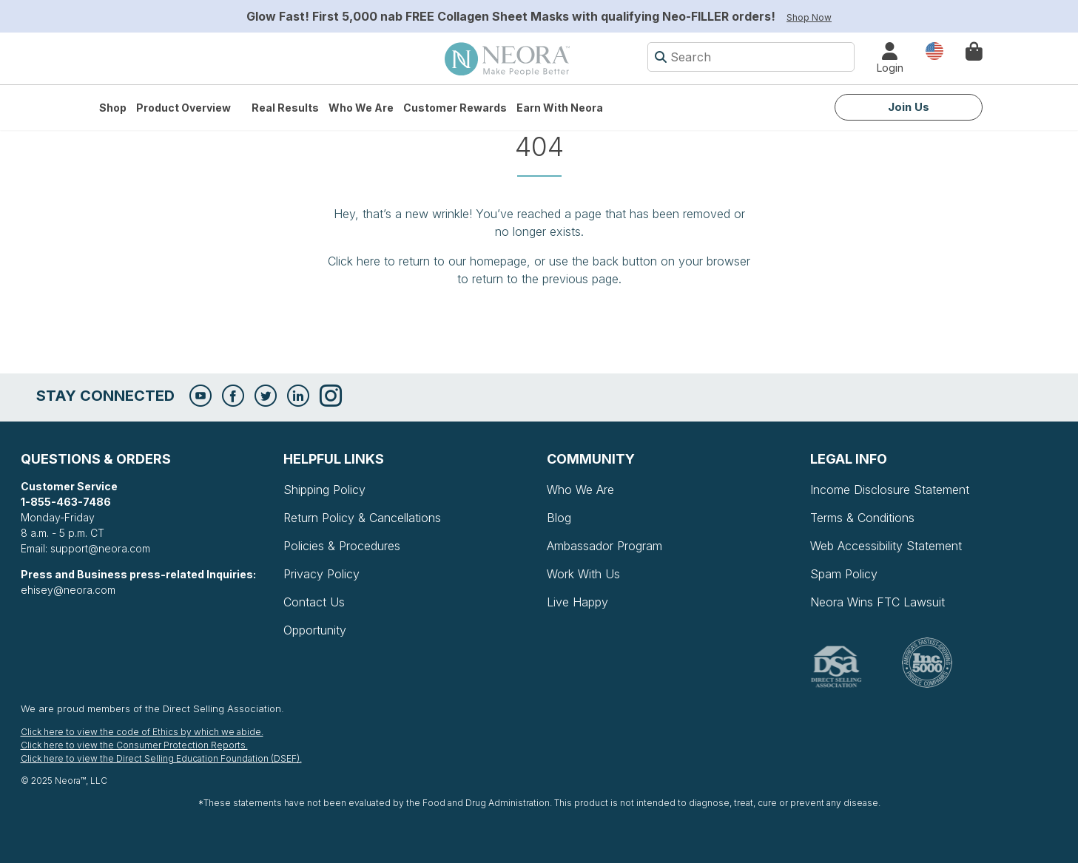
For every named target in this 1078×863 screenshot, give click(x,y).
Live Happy (577, 602)
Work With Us (583, 573)
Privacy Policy (321, 573)
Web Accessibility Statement (886, 545)
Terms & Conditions (862, 517)
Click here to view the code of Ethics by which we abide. (142, 731)
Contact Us (314, 602)
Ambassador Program (604, 545)
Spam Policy (843, 573)
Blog (559, 517)
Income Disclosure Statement (889, 489)
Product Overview (183, 107)
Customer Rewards (455, 107)
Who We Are (361, 107)
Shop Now (809, 17)
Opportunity (314, 630)
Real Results (285, 107)
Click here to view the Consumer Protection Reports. (134, 745)
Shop (113, 107)
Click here (354, 261)
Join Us (908, 107)
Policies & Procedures (341, 545)
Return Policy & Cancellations (362, 517)
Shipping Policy (324, 489)
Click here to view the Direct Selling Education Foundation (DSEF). (161, 758)
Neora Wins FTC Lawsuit (877, 602)
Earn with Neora (559, 107)
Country (934, 50)
